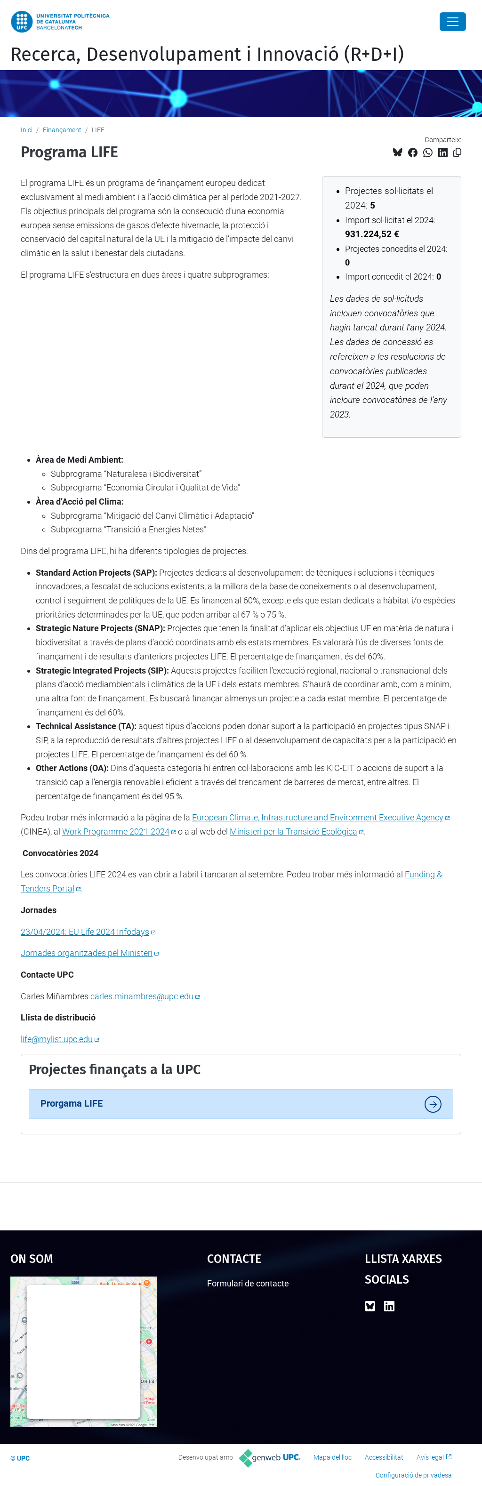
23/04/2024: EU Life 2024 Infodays (85, 932)
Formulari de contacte (248, 1283)
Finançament (62, 130)
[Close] (453, 21)
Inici (26, 130)
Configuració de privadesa (414, 1475)
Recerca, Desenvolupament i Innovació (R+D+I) (207, 54)
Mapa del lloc (332, 1457)
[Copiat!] (457, 152)
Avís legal (430, 1457)
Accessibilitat (384, 1457)
